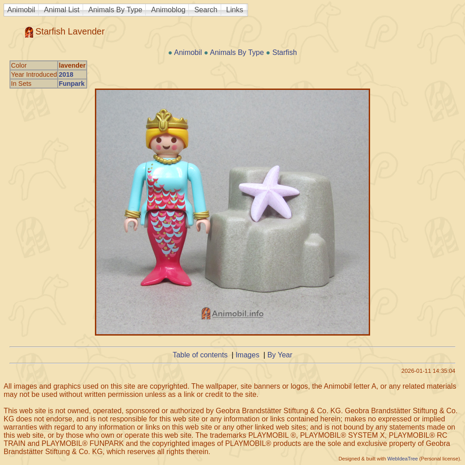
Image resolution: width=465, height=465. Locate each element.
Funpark (71, 83)
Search (206, 10)
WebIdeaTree (402, 458)
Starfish (284, 52)
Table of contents (200, 355)
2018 (66, 74)
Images (247, 355)
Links (234, 10)
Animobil (21, 10)
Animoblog (168, 10)
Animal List (61, 10)
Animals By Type (116, 10)
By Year (279, 355)
